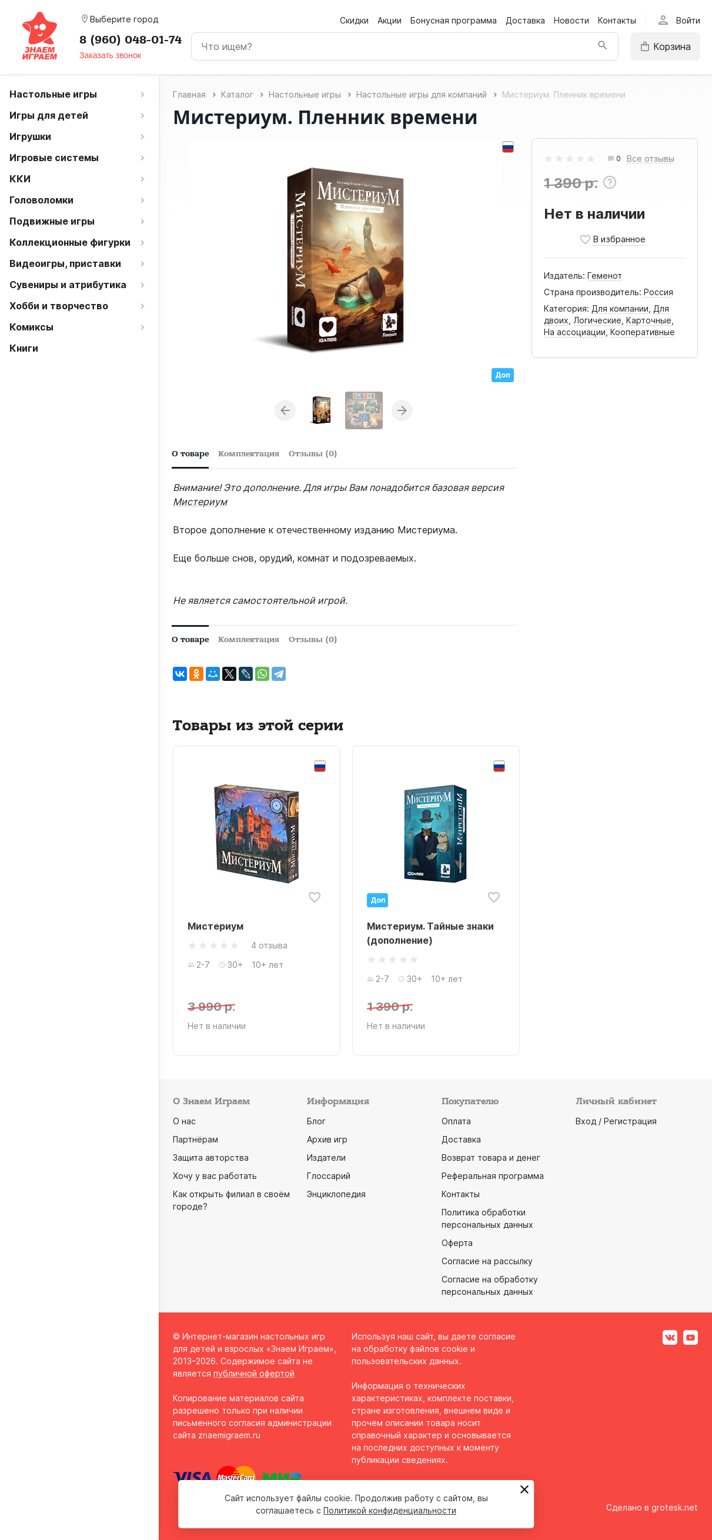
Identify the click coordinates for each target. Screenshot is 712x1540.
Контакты (617, 20)
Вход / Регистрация (616, 1121)
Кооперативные (642, 332)
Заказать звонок (110, 55)
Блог (316, 1121)
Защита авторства (211, 1157)
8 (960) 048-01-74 (130, 40)
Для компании (620, 308)
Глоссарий (328, 1176)
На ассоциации (575, 332)
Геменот (604, 275)
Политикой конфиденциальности (389, 1510)
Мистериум (200, 501)
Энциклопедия (336, 1194)
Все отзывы (650, 159)
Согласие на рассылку (487, 1261)
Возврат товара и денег (491, 1157)
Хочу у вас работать (215, 1176)
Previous (285, 410)
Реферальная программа (493, 1176)
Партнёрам (195, 1139)
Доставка (525, 20)
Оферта (457, 1243)
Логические (597, 320)
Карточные (648, 320)
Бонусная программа (453, 20)
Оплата (456, 1121)
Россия (658, 292)
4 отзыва (269, 945)
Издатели (326, 1157)
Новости (571, 20)
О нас (184, 1121)
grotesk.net (674, 1507)
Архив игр (327, 1139)
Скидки (354, 20)
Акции (389, 20)
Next (402, 410)
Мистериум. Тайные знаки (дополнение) (430, 933)
